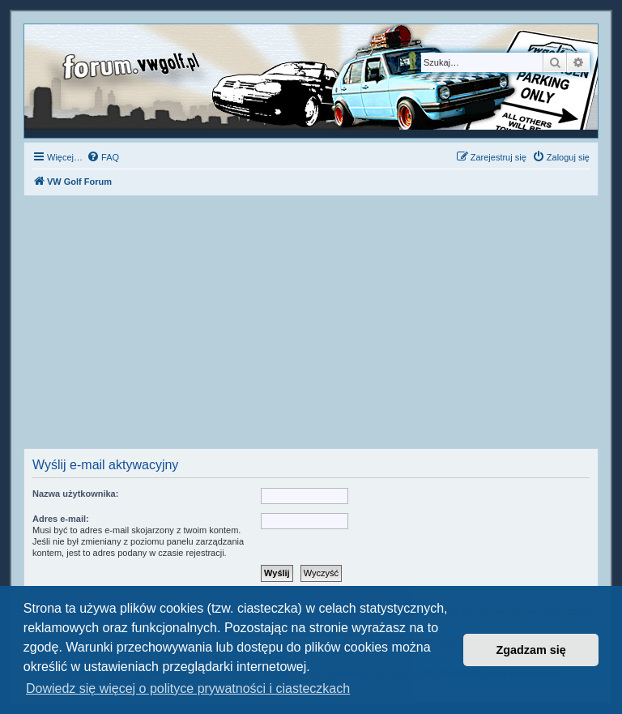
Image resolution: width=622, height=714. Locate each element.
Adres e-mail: (60, 519)
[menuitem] (103, 157)
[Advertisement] (311, 326)
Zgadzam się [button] (531, 649)
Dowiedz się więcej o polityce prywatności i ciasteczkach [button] (188, 688)
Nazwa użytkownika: (75, 493)
